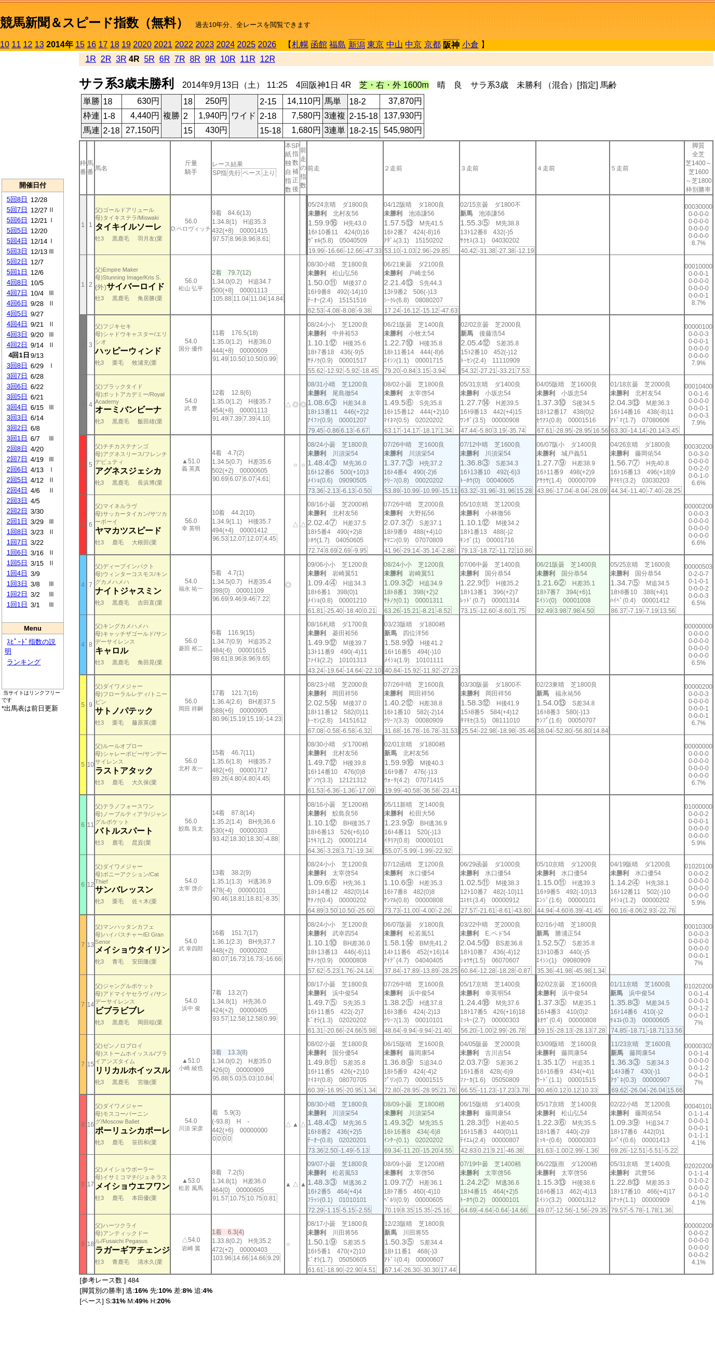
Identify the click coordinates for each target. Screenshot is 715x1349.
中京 (413, 44)
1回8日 (17, 532)
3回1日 (17, 438)
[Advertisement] (33, 114)
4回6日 (17, 303)
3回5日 (17, 396)
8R (195, 59)
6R (164, 59)
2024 (225, 44)
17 (103, 44)
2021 (163, 44)
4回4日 (17, 324)
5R (149, 59)
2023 (204, 44)
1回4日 (17, 573)
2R (106, 59)
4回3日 (17, 334)
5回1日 (17, 272)
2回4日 (17, 490)
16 (91, 44)
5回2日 (17, 261)
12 (28, 44)
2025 (246, 44)
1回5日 (17, 563)
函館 (319, 44)
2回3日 (17, 500)
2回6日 (17, 469)
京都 (432, 44)
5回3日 (17, 251)
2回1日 (17, 521)
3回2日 (17, 428)
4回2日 (17, 345)
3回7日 (17, 376)
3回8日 (17, 365)
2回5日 (17, 480)
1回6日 (17, 552)
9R (210, 59)
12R (267, 59)
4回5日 (17, 313)
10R (227, 59)
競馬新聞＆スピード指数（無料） (94, 23)
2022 (183, 44)
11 (16, 44)
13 (39, 44)
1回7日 (17, 542)
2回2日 (17, 511)
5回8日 (17, 199)
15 (80, 44)
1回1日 (17, 604)
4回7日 (17, 293)
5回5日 (17, 230)
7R (179, 59)
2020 (142, 44)
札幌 (300, 44)
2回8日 (17, 448)
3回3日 (17, 417)
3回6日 (17, 386)
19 (126, 44)
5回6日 (17, 220)
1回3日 (17, 583)
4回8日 (17, 282)
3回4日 (17, 407)
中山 (394, 44)
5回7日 (17, 209)
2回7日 (17, 459)
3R (121, 59)
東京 (375, 44)
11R (247, 59)
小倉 (470, 44)
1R (90, 59)
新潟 (356, 45)
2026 (267, 44)
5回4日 (17, 241)
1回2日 (17, 594)
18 (114, 44)
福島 (337, 44)
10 (4, 44)
